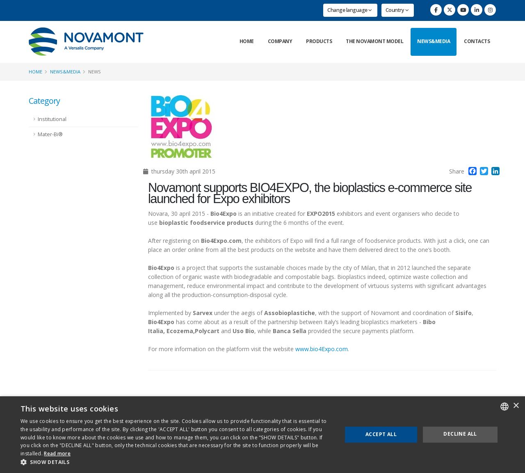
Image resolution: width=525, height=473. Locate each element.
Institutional (52, 119)
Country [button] (397, 10)
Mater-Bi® (50, 134)
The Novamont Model (374, 41)
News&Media (433, 41)
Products (319, 41)
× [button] (516, 406)
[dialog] (262, 434)
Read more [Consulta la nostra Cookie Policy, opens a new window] (57, 453)
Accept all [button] (381, 434)
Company (280, 41)
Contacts (477, 41)
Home (247, 41)
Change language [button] (349, 10)
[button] (177, 462)
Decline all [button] (460, 433)
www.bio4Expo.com (321, 349)
